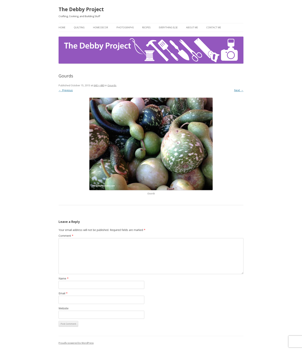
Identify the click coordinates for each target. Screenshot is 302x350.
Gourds (111, 85)
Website (64, 308)
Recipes (146, 27)
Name (64, 278)
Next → (238, 90)
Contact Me (213, 27)
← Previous (66, 90)
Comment (66, 236)
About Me (192, 27)
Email (63, 293)
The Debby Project (81, 9)
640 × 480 (99, 85)
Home (62, 27)
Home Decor (100, 27)
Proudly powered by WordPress (76, 343)
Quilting (79, 27)
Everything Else (168, 27)
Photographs (125, 27)
